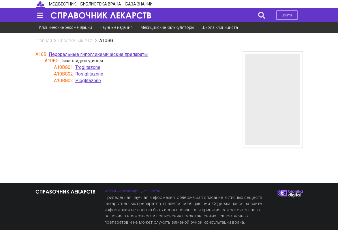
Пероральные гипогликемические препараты (98, 54)
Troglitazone (87, 67)
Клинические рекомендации (65, 27)
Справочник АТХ (75, 40)
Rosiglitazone (89, 74)
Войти (287, 15)
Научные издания (116, 27)
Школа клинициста (220, 27)
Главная (43, 40)
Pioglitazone (88, 80)
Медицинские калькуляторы (167, 27)
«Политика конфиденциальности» (132, 191)
